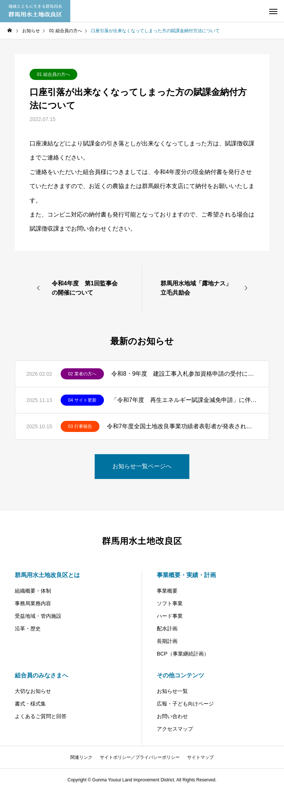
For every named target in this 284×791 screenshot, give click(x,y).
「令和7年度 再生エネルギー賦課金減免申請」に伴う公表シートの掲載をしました (184, 400)
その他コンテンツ (180, 675)
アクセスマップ (175, 729)
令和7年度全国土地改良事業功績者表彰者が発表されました (182, 426)
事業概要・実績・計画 (186, 575)
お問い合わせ (172, 716)
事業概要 (167, 591)
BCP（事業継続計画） (183, 654)
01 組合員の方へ (53, 74)
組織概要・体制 (33, 591)
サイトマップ (200, 757)
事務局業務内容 (33, 603)
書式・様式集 (30, 704)
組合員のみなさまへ (41, 675)
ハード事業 (170, 616)
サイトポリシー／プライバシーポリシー (140, 757)
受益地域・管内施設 (38, 616)
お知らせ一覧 (172, 691)
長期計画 (167, 641)
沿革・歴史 (28, 628)
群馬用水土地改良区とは (47, 575)
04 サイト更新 (82, 400)
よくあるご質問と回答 (41, 716)
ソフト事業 (170, 603)
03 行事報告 (80, 426)
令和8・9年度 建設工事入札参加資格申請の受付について (184, 374)
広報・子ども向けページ (185, 704)
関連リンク (81, 757)
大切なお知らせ (33, 691)
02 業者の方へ (82, 373)
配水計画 (167, 628)
